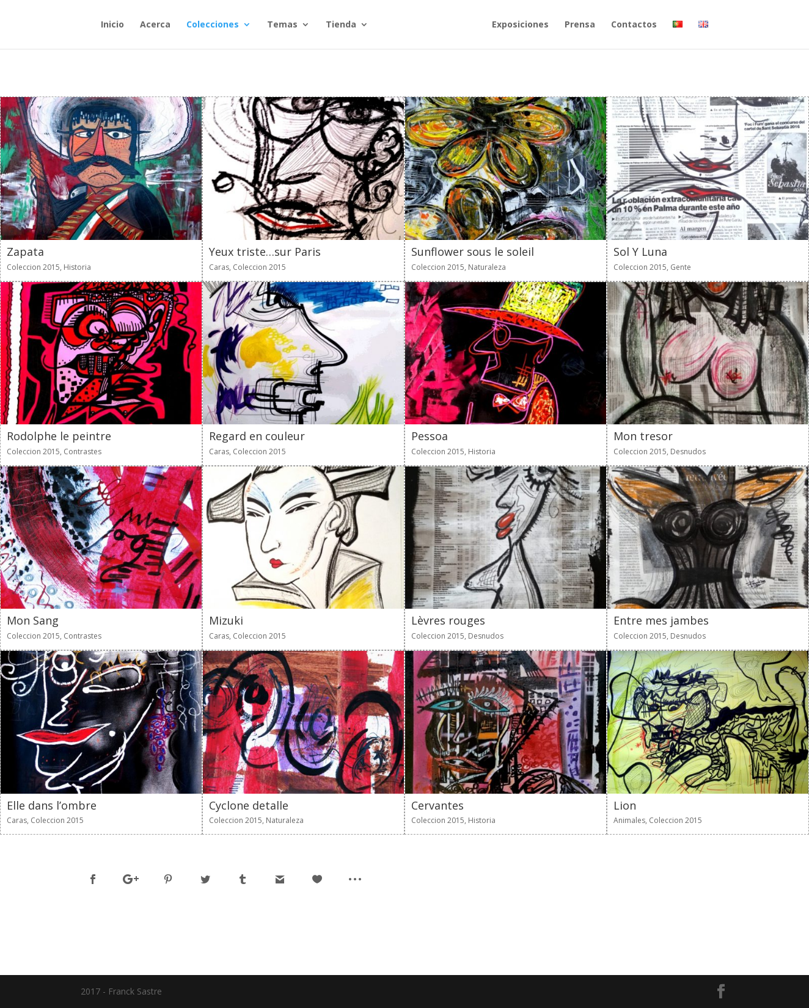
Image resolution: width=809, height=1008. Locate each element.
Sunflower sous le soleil (472, 251)
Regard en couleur (257, 436)
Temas (282, 25)
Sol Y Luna (640, 251)
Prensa (580, 25)
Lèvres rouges (448, 620)
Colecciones (212, 25)
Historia (77, 267)
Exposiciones (520, 25)
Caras (219, 267)
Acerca (155, 25)
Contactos (634, 25)
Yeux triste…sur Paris (265, 251)
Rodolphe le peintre (59, 436)
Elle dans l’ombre (52, 805)
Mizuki (226, 620)
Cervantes (437, 805)
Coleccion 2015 (33, 267)
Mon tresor (643, 436)
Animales (629, 820)
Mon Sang (33, 620)
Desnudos (688, 451)
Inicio (112, 25)
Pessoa (429, 436)
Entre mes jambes (661, 620)
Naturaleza (487, 267)
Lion (624, 805)
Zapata (25, 251)
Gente (680, 267)
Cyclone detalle (248, 805)
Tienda (341, 25)
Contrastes (82, 451)
